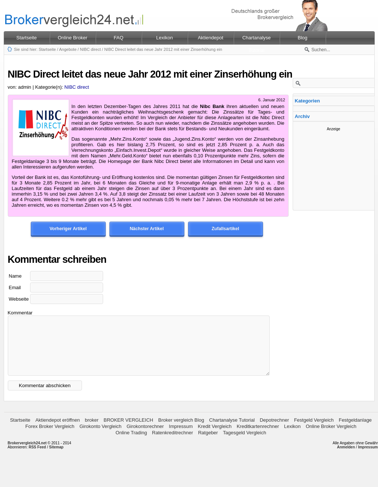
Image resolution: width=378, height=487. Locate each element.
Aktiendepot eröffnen (57, 431)
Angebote (67, 49)
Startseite (26, 37)
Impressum (181, 437)
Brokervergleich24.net (27, 454)
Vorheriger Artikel (67, 228)
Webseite (19, 299)
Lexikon (292, 437)
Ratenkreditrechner (172, 444)
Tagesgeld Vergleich (244, 444)
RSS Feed (37, 458)
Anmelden (346, 458)
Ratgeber (208, 444)
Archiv (302, 116)
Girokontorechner (145, 437)
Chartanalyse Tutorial (232, 431)
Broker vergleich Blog (181, 431)
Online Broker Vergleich (331, 437)
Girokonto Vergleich (100, 437)
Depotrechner (274, 431)
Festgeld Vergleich (314, 431)
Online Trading (131, 444)
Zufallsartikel (225, 228)
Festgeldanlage (355, 431)
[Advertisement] (333, 168)
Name (15, 276)
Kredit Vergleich (214, 437)
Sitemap (56, 458)
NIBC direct (90, 49)
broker (92, 431)
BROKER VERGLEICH (128, 431)
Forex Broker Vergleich (49, 437)
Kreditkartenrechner (258, 437)
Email (15, 287)
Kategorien (307, 101)
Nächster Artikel (147, 228)
